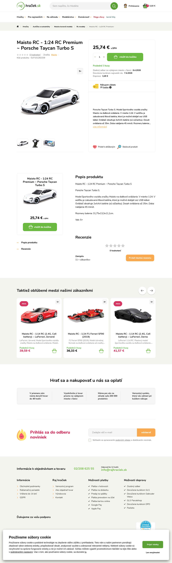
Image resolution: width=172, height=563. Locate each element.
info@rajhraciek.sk (114, 470)
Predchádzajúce (142, 291)
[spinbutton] (99, 57)
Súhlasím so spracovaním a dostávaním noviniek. (122, 440)
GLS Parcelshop (134, 500)
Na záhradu (53, 17)
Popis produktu (29, 242)
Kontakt (59, 497)
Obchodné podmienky (30, 486)
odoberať (146, 432)
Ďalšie (151, 291)
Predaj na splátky (99, 493)
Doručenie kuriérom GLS (138, 490)
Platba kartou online (100, 501)
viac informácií (100, 126)
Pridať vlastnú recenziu (140, 258)
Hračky (21, 17)
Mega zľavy (99, 17)
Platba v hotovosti (99, 486)
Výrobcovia (60, 493)
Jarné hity (110, 17)
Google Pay (96, 505)
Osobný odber (133, 486)
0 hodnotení (35, 55)
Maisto (54, 55)
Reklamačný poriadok (30, 490)
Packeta (130, 507)
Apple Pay (96, 508)
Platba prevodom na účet (102, 497)
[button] (104, 57)
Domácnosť (84, 17)
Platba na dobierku (100, 490)
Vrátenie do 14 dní (28, 493)
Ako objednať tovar (64, 490)
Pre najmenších (36, 17)
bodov (106, 87)
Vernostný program (64, 486)
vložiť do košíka (125, 57)
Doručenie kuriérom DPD (138, 504)
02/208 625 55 (84, 469)
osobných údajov (123, 440)
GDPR (23, 497)
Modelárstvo (69, 17)
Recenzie (26, 248)
